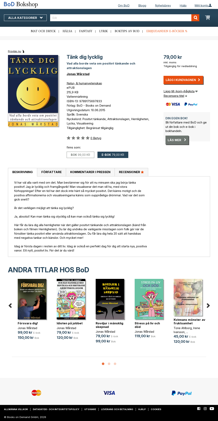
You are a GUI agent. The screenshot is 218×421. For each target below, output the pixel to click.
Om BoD (123, 5)
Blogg (142, 5)
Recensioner (131, 172)
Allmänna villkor (16, 409)
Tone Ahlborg (183, 328)
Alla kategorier (25, 18)
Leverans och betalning (117, 409)
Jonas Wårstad (78, 74)
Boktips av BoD (127, 31)
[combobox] (124, 17)
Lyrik (103, 31)
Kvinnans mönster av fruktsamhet (189, 321)
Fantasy (85, 31)
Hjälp (183, 5)
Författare (51, 172)
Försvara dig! (28, 323)
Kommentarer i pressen (90, 172)
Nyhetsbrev (163, 5)
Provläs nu (14, 51)
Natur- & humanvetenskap (84, 83)
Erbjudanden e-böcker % (166, 31)
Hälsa (67, 31)
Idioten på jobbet (70, 323)
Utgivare (90, 409)
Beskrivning (22, 172)
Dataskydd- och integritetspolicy (56, 409)
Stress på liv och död (147, 325)
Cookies (156, 409)
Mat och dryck (43, 31)
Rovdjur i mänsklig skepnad (109, 325)
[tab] (22, 172)
